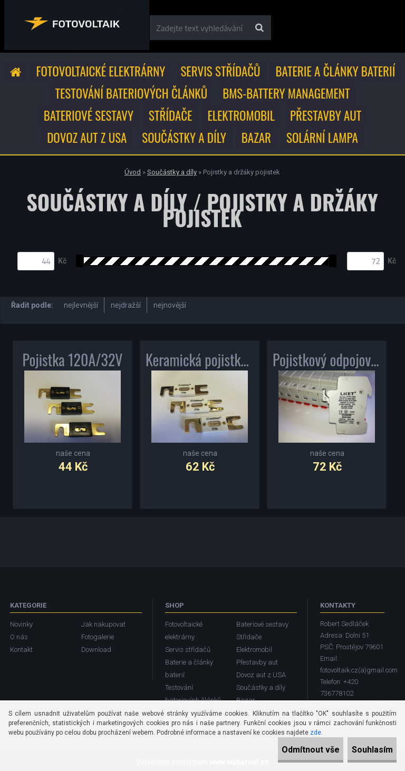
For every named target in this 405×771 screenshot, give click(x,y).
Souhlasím (362, 750)
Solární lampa (322, 138)
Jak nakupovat (103, 624)
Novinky (21, 624)
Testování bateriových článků (131, 93)
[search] (259, 28)
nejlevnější (81, 305)
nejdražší (126, 305)
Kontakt (21, 649)
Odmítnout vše (283, 750)
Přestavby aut (325, 115)
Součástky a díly (184, 138)
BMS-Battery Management (286, 93)
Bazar (256, 138)
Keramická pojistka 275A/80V (200, 360)
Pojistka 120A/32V (73, 360)
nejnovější (169, 305)
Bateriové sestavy (88, 115)
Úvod (132, 172)
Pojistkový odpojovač (327, 360)
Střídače (170, 115)
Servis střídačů (220, 71)
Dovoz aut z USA (87, 138)
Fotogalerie (97, 637)
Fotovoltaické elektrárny (101, 71)
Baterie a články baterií (336, 71)
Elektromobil (240, 115)
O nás (19, 637)
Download (96, 649)
